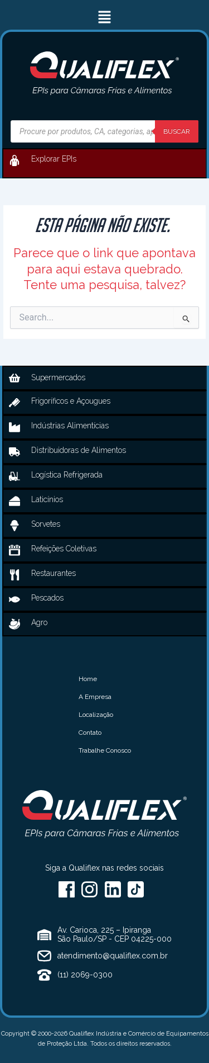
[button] (104, 18)
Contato (90, 732)
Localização (96, 715)
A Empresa (95, 697)
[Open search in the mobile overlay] (104, 131)
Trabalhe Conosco (105, 750)
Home (88, 679)
